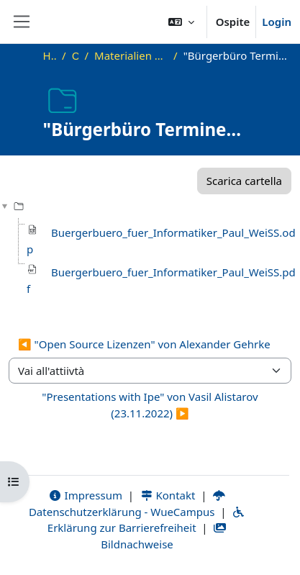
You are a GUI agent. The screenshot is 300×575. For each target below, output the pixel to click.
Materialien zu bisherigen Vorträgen (131, 55)
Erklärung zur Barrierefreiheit (146, 521)
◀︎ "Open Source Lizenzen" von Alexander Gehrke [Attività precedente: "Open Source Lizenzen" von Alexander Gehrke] (144, 344)
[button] (181, 21)
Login (276, 21)
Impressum (85, 495)
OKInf (75, 55)
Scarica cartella (244, 180)
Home (49, 55)
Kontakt (168, 495)
